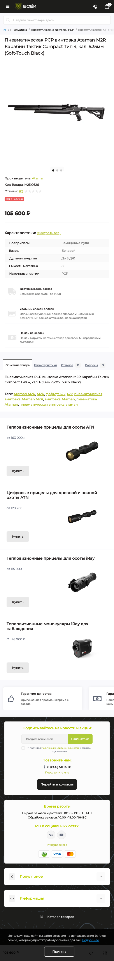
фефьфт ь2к (55, 394)
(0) (21, 191)
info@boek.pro (57, 844)
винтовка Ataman (60, 399)
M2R (40, 394)
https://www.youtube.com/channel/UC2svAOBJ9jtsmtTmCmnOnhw (61, 835)
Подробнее (90, 940)
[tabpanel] (57, 111)
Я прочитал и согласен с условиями (59, 749)
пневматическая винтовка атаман (48, 404)
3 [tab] (61, 170)
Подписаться (80, 738)
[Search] (8, 20)
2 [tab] (57, 170)
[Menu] (7, 6)
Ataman (38, 178)
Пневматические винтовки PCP (52, 29)
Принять (59, 952)
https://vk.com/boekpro (51, 835)
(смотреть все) (49, 233)
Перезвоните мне (57, 772)
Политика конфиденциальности (60, 748)
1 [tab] (53, 170)
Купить (17, 471)
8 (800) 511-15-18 (59, 767)
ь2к (70, 394)
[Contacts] (95, 6)
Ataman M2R (24, 394)
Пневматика (18, 29)
